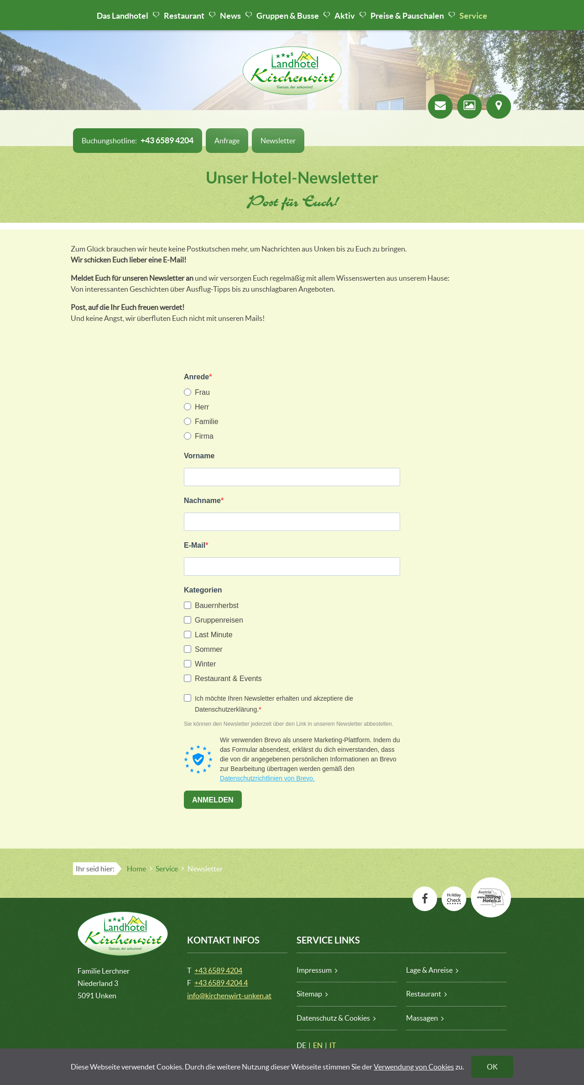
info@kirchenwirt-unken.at (229, 995)
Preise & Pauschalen (407, 16)
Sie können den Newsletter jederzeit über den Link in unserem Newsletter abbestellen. (288, 724)
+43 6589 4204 (218, 970)
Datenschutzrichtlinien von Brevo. (267, 778)
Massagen (422, 1018)
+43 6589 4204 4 (221, 983)
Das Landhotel (122, 16)
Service (473, 16)
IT (332, 1045)
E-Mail (194, 545)
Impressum (314, 970)
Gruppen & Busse (287, 16)
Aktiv (344, 16)
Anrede (196, 377)
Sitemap (309, 994)
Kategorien (203, 590)
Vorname (199, 456)
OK (492, 1067)
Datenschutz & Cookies (333, 1018)
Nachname (202, 500)
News (230, 16)
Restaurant (184, 16)
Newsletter (278, 140)
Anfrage (227, 140)
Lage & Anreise (429, 970)
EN (318, 1045)
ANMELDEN (213, 800)
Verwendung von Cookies (414, 1067)
